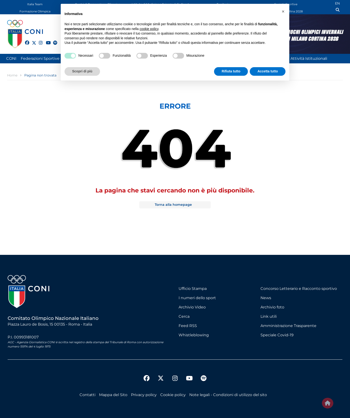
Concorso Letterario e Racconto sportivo (298, 288)
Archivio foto (272, 307)
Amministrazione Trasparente (288, 325)
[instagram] (39, 40)
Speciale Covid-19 (277, 335)
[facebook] (25, 40)
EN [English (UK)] (337, 3)
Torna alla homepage (173, 204)
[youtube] (46, 40)
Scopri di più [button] (82, 71)
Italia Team (35, 4)
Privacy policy (144, 395)
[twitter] (32, 42)
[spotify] (53, 40)
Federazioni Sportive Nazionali (49, 58)
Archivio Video (192, 307)
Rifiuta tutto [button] (231, 71)
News (265, 298)
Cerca (184, 316)
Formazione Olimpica (35, 11)
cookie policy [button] (149, 29)
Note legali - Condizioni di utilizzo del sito (228, 395)
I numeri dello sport (197, 298)
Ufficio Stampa (193, 288)
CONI (11, 58)
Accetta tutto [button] (267, 71)
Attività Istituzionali (308, 58)
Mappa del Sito (113, 395)
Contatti (87, 395)
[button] (283, 11)
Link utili (268, 316)
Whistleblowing (194, 335)
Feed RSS (188, 325)
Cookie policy (173, 395)
